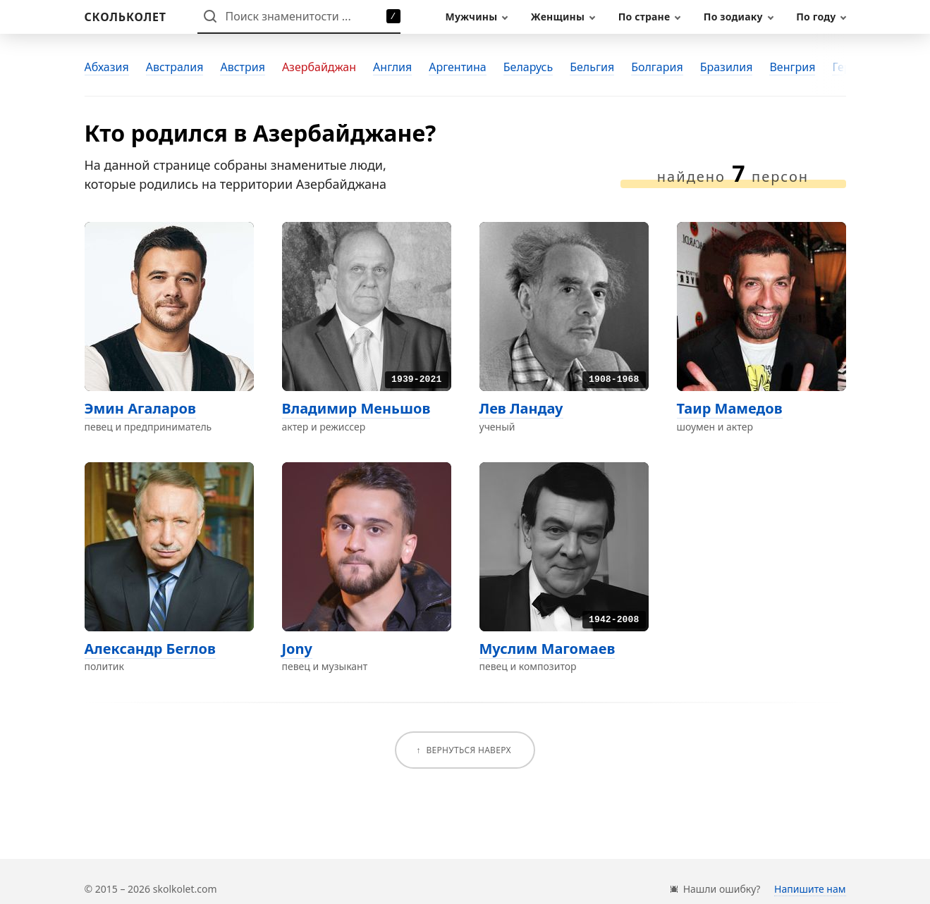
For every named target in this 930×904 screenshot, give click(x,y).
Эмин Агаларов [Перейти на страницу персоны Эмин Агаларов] (140, 408)
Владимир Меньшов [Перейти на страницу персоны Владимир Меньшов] (356, 408)
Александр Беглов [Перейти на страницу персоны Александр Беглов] (150, 648)
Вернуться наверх (468, 750)
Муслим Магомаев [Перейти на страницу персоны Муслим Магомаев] (547, 648)
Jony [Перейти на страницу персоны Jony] (297, 648)
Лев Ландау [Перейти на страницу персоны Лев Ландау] (521, 408)
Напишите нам (809, 889)
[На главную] (125, 17)
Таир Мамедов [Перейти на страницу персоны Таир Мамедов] (730, 408)
